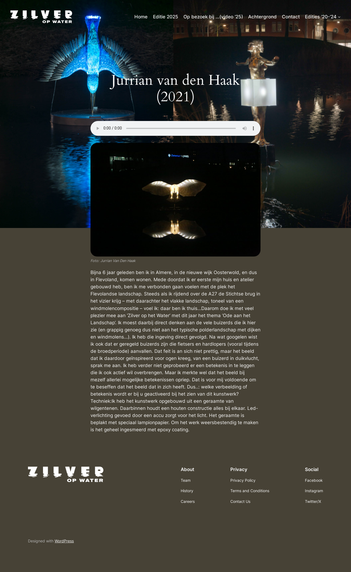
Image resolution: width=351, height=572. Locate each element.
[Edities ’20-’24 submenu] (339, 16)
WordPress (64, 541)
